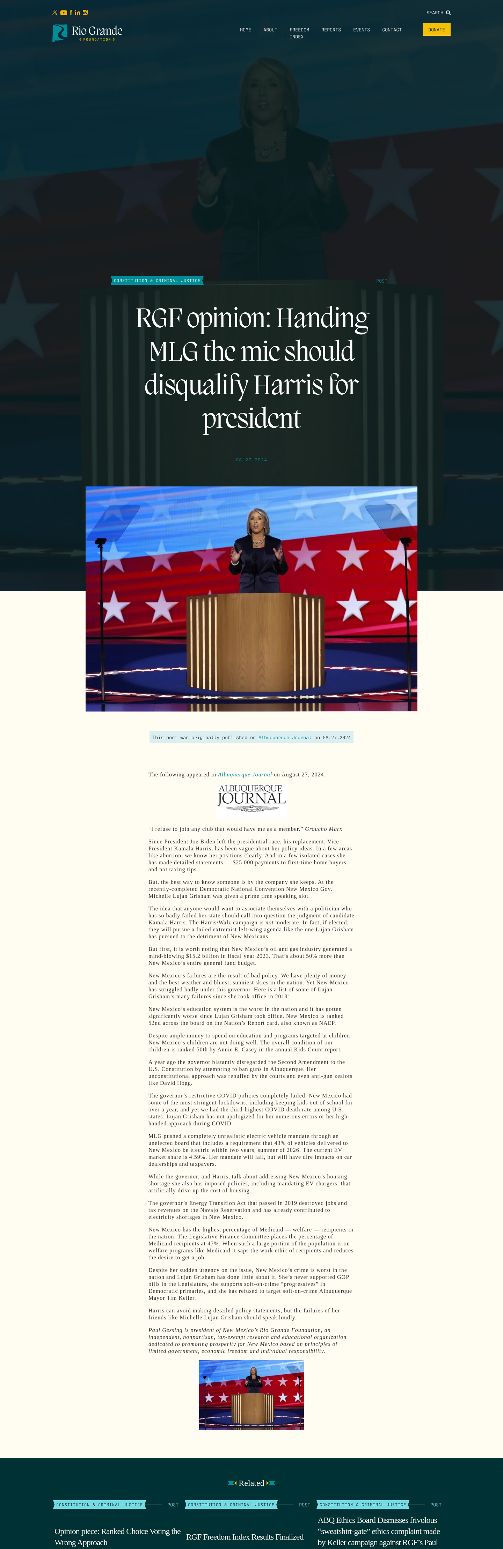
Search (439, 12)
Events (361, 29)
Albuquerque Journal (285, 737)
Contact (392, 29)
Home (245, 29)
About (270, 29)
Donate (436, 29)
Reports (331, 29)
